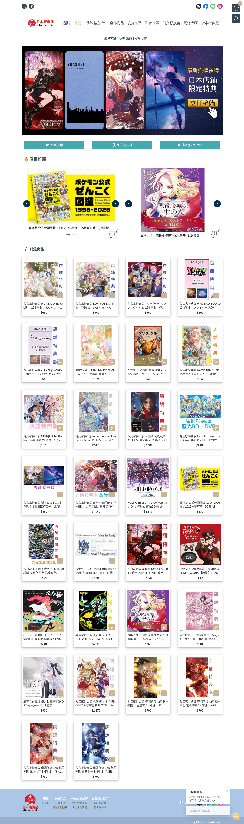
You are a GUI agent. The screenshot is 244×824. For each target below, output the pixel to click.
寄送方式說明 (79, 803)
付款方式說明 (79, 798)
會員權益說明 (100, 798)
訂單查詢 (60, 803)
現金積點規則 (100, 803)
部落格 (45, 803)
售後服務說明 (79, 807)
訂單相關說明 (60, 807)
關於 (45, 798)
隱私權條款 (100, 807)
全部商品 (60, 798)
